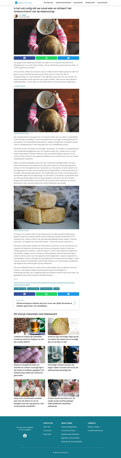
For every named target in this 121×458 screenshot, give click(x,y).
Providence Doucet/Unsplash (21, 133)
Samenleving (90, 3)
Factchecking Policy (69, 427)
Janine (24, 15)
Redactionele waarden (70, 434)
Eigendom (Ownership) (70, 438)
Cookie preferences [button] (95, 430)
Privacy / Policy (93, 427)
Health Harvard (20, 86)
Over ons (46, 427)
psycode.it (47, 434)
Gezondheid (78, 3)
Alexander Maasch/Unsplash (21, 230)
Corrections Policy (68, 430)
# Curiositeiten (33, 289)
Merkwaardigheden (63, 3)
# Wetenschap (20, 289)
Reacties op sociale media (71, 441)
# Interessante (46, 289)
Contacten (47, 430)
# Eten (56, 289)
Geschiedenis (102, 3)
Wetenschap (48, 3)
